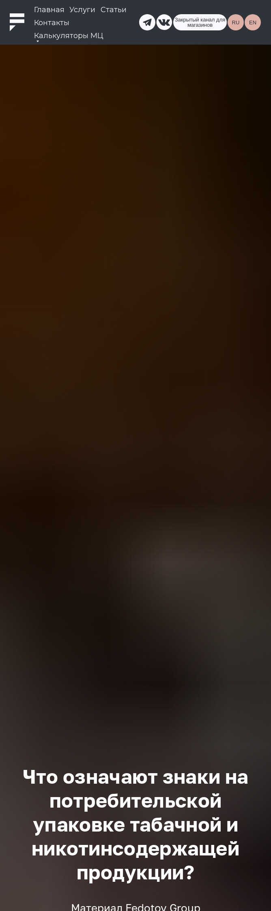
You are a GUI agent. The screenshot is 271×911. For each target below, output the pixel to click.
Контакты (51, 22)
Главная (49, 9)
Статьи (114, 9)
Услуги (82, 9)
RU (236, 22)
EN (252, 22)
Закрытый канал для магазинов (200, 22)
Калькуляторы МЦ (68, 35)
